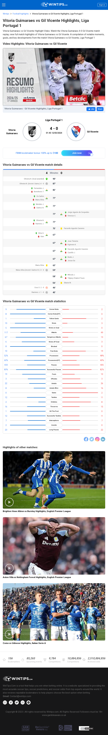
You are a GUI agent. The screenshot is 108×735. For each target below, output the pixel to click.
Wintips (6, 14)
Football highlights (21, 14)
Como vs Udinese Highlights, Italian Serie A (24, 643)
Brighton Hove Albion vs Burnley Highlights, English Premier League (37, 511)
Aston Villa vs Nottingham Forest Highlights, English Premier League (37, 577)
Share (100, 109)
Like (91, 109)
